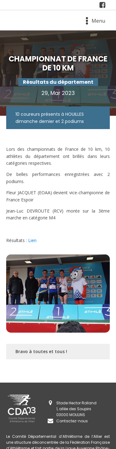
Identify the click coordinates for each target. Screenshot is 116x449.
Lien (32, 240)
